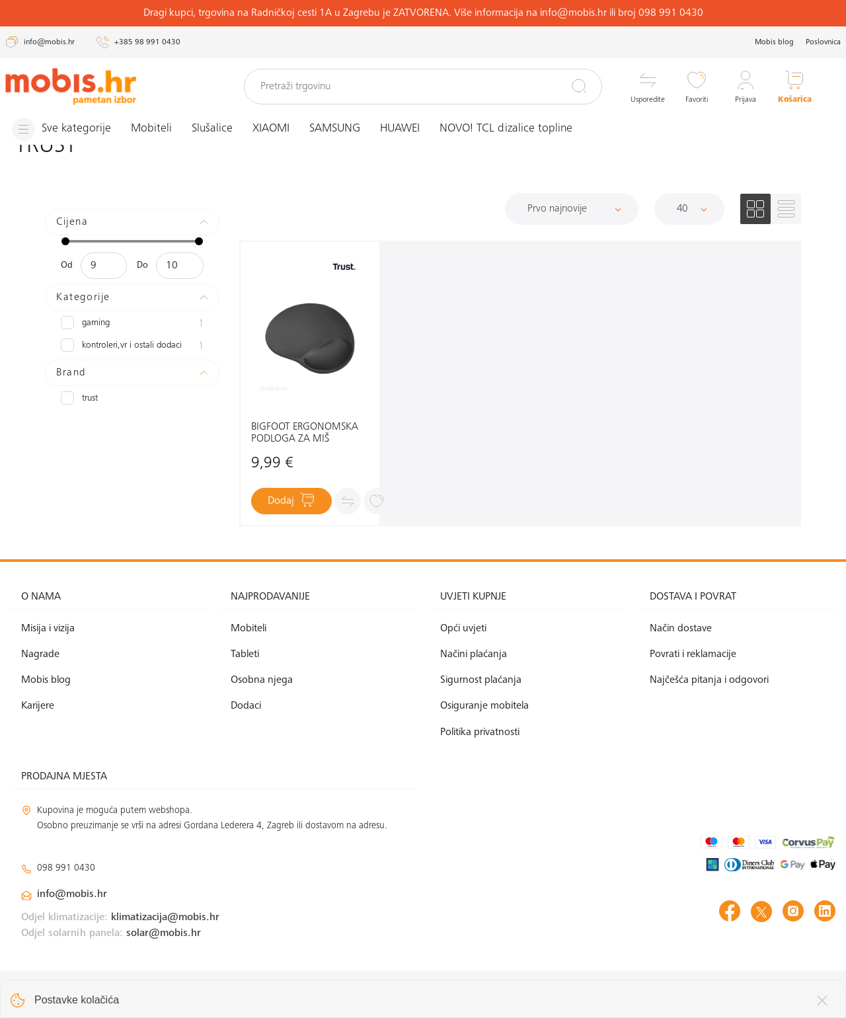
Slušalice (212, 129)
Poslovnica (823, 42)
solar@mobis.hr (163, 933)
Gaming (132, 324)
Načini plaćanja (473, 654)
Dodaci (246, 706)
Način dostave (681, 628)
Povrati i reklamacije (693, 654)
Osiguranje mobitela (484, 706)
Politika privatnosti (479, 732)
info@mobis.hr (72, 894)
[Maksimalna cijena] (179, 266)
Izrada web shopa (742, 994)
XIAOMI (270, 129)
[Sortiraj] (572, 209)
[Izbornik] (61, 129)
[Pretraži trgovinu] (423, 86)
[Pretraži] (579, 86)
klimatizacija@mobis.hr (165, 917)
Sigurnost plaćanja (480, 680)
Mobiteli (151, 129)
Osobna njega (262, 680)
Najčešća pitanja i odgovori (709, 680)
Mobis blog (774, 42)
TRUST (79, 398)
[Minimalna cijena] (104, 266)
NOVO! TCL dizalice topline (506, 129)
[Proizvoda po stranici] (689, 209)
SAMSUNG (334, 129)
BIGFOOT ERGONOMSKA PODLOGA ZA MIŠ (304, 433)
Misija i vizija (48, 628)
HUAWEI (400, 129)
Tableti (245, 654)
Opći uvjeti (463, 628)
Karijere (37, 706)
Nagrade (40, 654)
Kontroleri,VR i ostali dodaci (132, 346)
